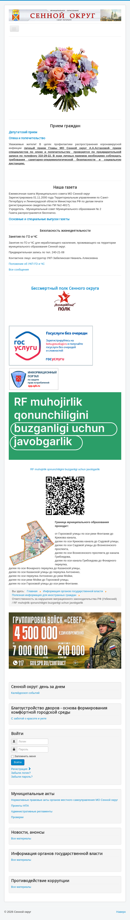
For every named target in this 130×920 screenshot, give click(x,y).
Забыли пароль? (21, 776)
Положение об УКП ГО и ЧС (27, 263)
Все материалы (21, 838)
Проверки (17, 817)
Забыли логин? (21, 772)
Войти (18, 762)
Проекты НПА (20, 805)
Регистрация (21, 769)
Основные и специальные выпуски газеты (39, 219)
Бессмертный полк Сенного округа (65, 288)
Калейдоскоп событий (25, 692)
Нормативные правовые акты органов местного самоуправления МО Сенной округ (64, 799)
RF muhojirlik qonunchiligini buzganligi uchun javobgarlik (65, 469)
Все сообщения (19, 269)
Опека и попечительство (27, 138)
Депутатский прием (23, 132)
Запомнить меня (25, 756)
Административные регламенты (31, 811)
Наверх (121, 911)
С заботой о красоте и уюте (29, 718)
